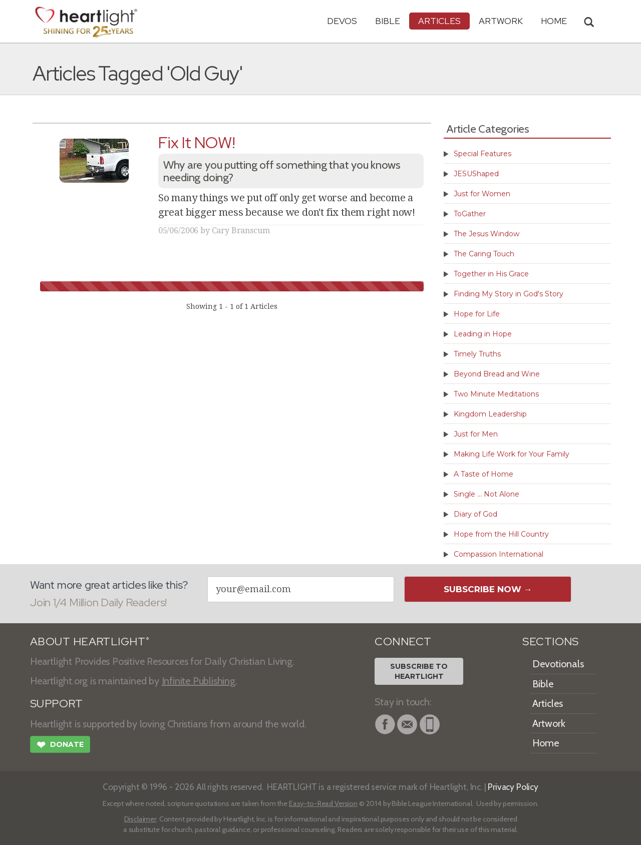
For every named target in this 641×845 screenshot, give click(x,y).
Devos (342, 21)
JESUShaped (476, 173)
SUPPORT (56, 703)
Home (545, 743)
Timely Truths (477, 353)
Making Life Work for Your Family (511, 454)
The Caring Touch (484, 253)
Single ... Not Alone (486, 494)
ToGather (470, 213)
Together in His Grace (491, 273)
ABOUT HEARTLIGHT (89, 641)
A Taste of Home (483, 474)
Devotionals (558, 664)
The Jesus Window (486, 233)
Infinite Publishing (198, 681)
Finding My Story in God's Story (508, 293)
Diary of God (475, 514)
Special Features (482, 153)
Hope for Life (477, 313)
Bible (387, 21)
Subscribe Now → (488, 589)
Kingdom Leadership (490, 413)
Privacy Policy (513, 786)
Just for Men (476, 434)
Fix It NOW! (196, 142)
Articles (439, 21)
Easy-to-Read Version (323, 803)
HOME (554, 21)
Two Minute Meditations (496, 393)
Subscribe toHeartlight (419, 671)
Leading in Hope (483, 333)
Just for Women (482, 193)
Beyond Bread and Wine (497, 373)
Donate (60, 746)
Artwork (501, 21)
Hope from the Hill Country (501, 534)
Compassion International (498, 554)
